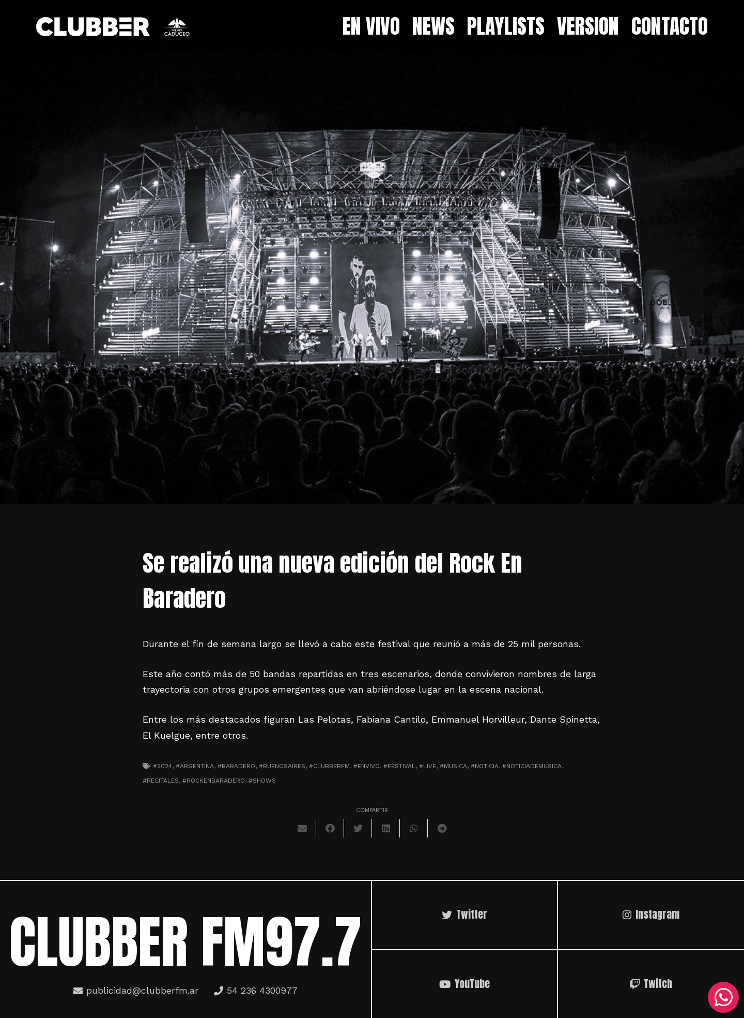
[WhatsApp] (723, 997)
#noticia (485, 766)
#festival (399, 766)
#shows (262, 780)
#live (427, 766)
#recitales (161, 780)
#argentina (195, 766)
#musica (453, 766)
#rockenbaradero (213, 780)
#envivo (366, 766)
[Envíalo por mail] (302, 828)
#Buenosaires (282, 766)
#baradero (236, 766)
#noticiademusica (532, 766)
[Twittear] (358, 828)
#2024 (162, 766)
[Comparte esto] (330, 828)
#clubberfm (329, 766)
